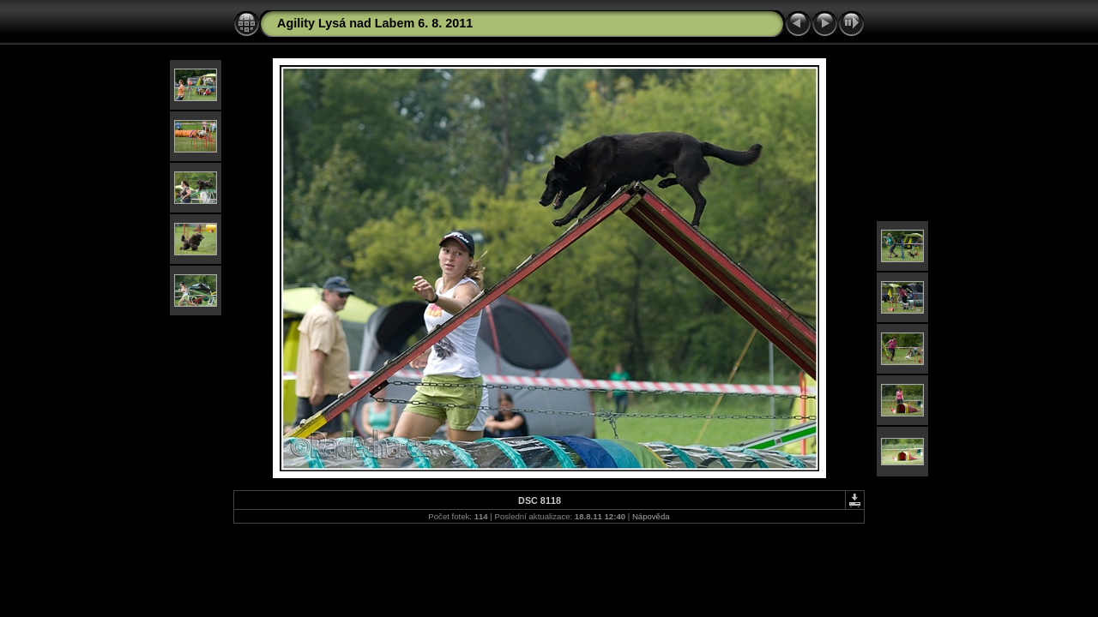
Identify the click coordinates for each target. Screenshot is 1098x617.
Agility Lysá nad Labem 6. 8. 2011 (375, 23)
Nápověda (651, 516)
